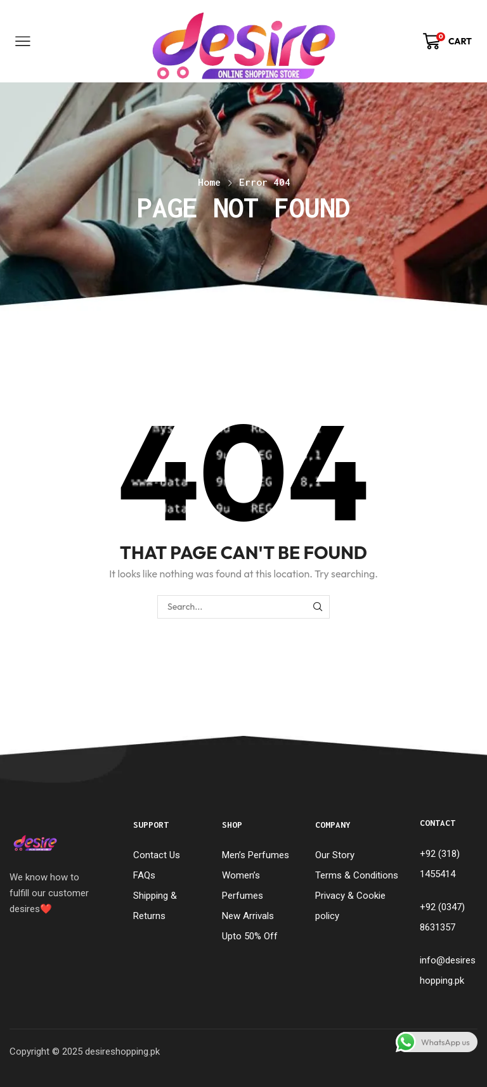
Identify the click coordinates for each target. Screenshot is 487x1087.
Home (209, 182)
